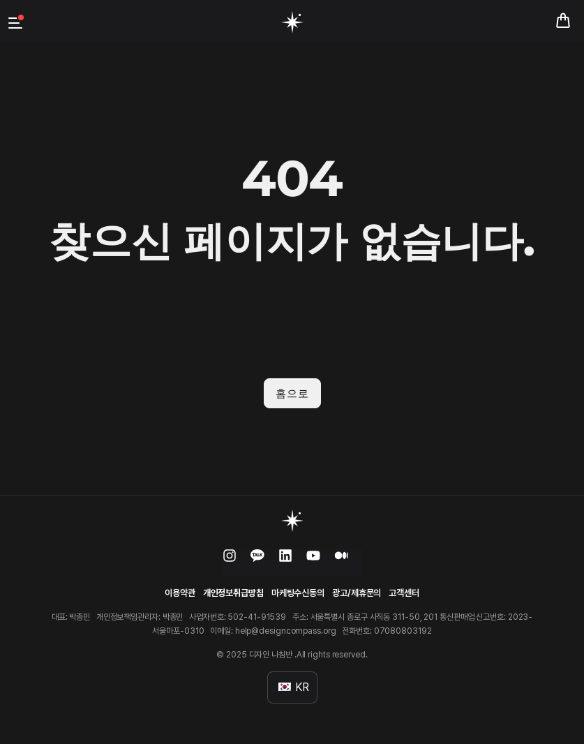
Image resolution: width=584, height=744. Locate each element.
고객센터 (404, 593)
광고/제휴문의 (356, 593)
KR (294, 687)
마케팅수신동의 (297, 593)
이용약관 (180, 593)
